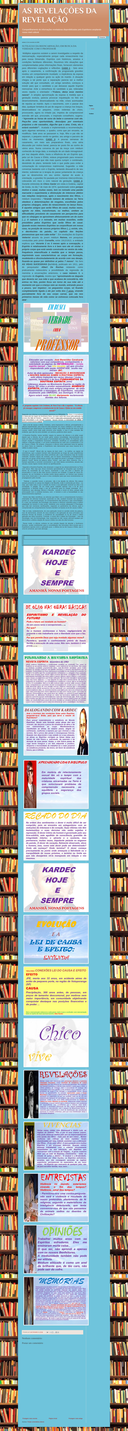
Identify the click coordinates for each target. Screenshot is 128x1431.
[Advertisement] (53, 1402)
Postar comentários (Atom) (35, 1422)
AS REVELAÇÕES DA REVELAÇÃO (59, 15)
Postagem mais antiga (75, 1418)
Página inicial (53, 1418)
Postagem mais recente (29, 1418)
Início (92, 109)
